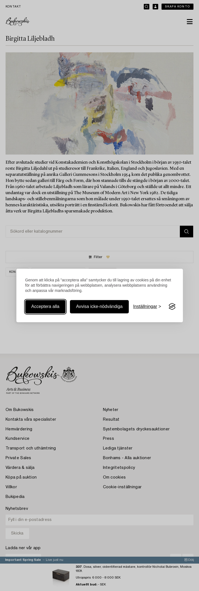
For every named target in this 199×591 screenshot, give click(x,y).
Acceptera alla (45, 306)
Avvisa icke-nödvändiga (99, 306)
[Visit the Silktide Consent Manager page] (172, 306)
